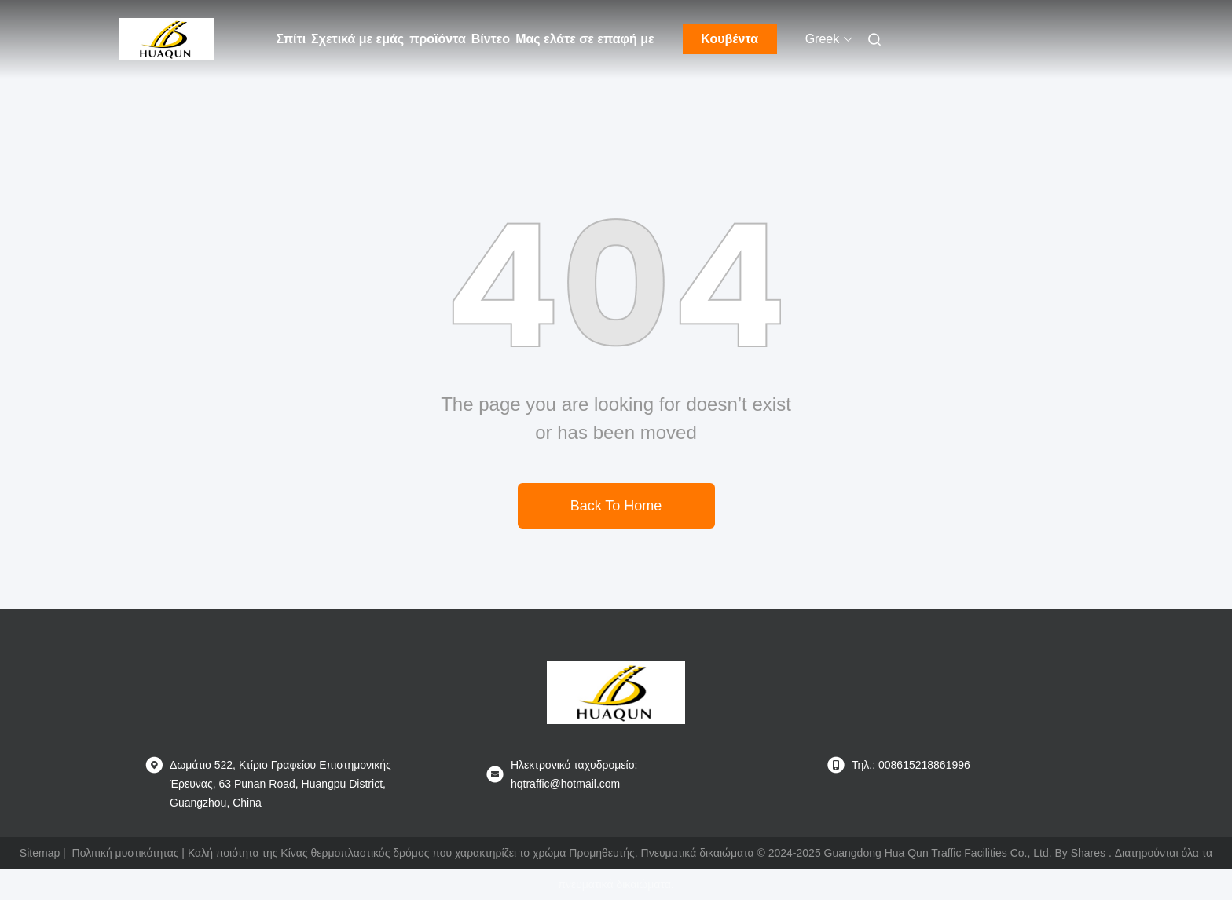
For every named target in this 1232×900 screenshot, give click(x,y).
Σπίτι (291, 39)
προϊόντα (437, 39)
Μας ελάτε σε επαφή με (584, 39)
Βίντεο (490, 39)
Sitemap (40, 853)
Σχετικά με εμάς (357, 39)
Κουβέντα (729, 39)
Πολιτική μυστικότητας (125, 853)
